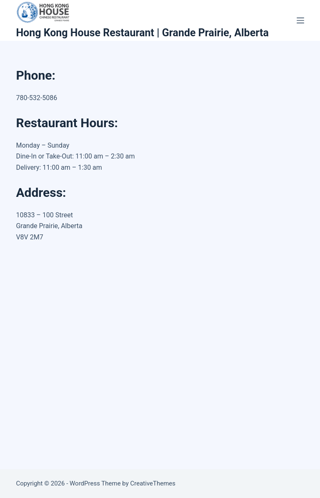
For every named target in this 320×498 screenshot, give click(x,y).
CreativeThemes (153, 483)
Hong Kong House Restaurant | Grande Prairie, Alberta (142, 33)
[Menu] (300, 20)
